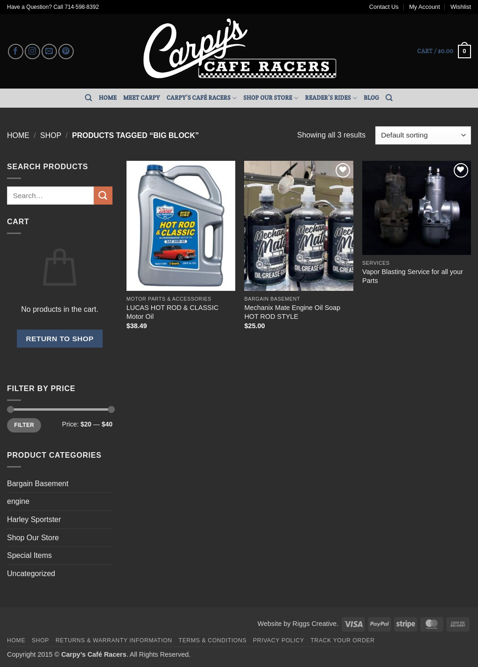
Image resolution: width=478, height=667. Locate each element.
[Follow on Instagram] (32, 51)
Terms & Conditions (213, 640)
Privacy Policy (278, 640)
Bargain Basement (38, 484)
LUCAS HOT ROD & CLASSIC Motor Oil (172, 312)
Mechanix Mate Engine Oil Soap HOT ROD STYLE (292, 312)
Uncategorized (31, 574)
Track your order (342, 640)
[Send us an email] (49, 51)
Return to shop (59, 339)
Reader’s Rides (331, 98)
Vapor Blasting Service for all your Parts (412, 276)
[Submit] (103, 195)
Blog (371, 98)
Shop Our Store (270, 98)
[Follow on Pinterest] (66, 51)
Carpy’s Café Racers (202, 98)
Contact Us (384, 6)
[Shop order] (423, 135)
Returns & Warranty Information (114, 640)
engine (18, 501)
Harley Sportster (34, 519)
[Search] (88, 98)
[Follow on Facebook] (15, 51)
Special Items (29, 555)
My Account (424, 6)
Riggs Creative (315, 623)
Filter (24, 425)
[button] (444, 52)
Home (108, 98)
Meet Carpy (141, 98)
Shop (50, 135)
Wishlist (460, 6)
